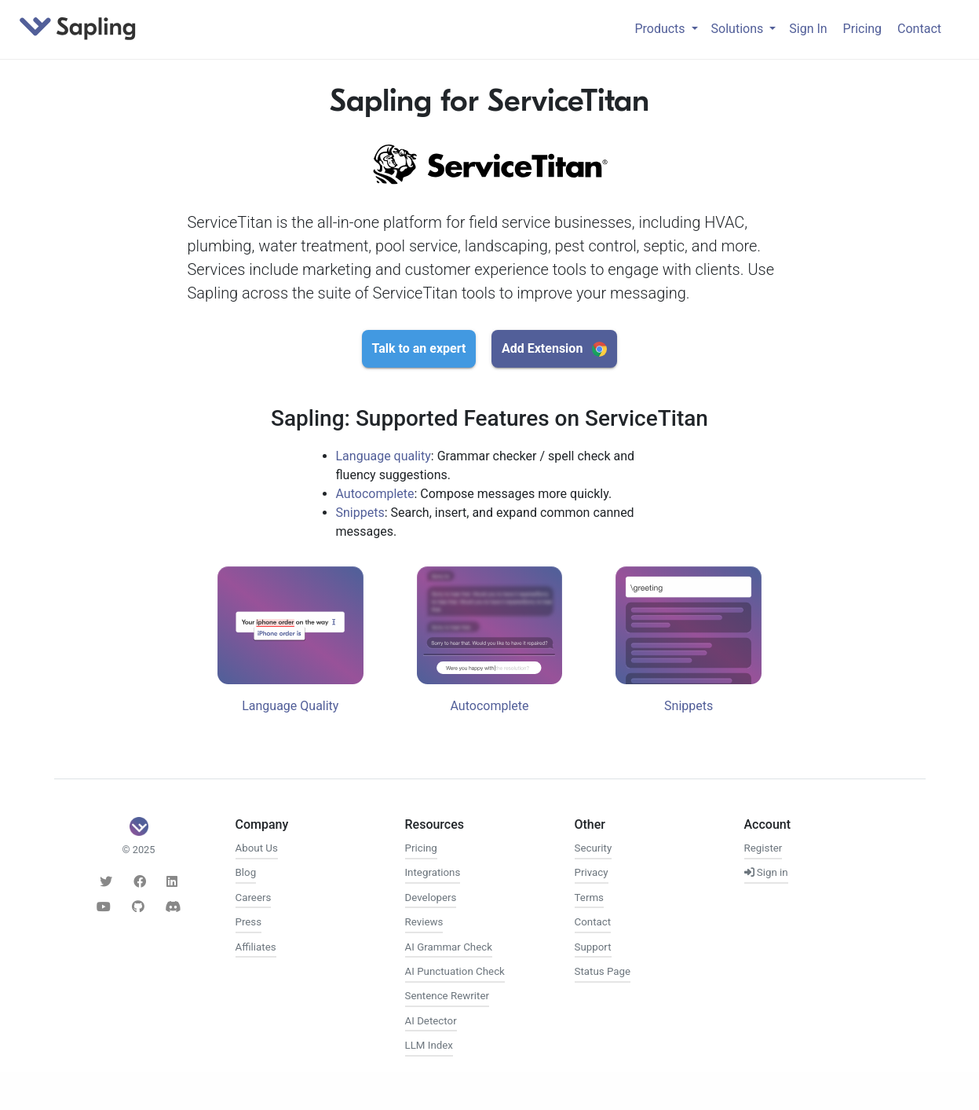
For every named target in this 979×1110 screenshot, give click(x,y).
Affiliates (256, 947)
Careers (254, 897)
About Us (257, 848)
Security (593, 848)
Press (249, 922)
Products (661, 28)
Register (763, 848)
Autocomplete (375, 493)
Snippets (360, 512)
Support (593, 947)
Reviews (424, 922)
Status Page (603, 971)
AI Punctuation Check (455, 971)
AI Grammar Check (448, 947)
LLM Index (429, 1045)
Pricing (862, 28)
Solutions (739, 28)
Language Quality (290, 705)
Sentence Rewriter (447, 996)
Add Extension (554, 349)
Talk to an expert (419, 348)
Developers (431, 897)
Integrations (433, 872)
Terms (589, 897)
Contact (919, 28)
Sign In (808, 28)
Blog (246, 872)
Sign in (766, 872)
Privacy (591, 872)
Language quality (383, 456)
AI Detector (431, 1021)
